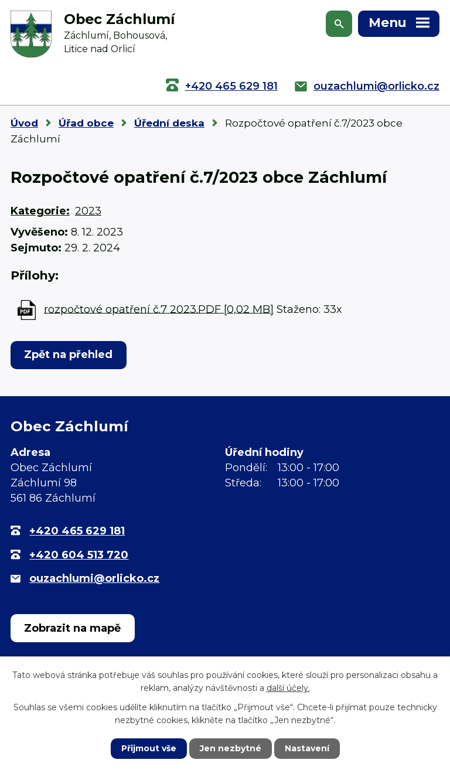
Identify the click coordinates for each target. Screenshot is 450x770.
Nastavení (307, 748)
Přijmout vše (148, 748)
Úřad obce (86, 123)
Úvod (24, 123)
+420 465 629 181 (231, 86)
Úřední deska (169, 123)
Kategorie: (40, 211)
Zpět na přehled (68, 354)
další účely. (288, 688)
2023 (88, 211)
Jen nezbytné (230, 748)
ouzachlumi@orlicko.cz (376, 86)
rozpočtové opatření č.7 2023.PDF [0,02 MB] (159, 308)
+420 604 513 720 (78, 554)
